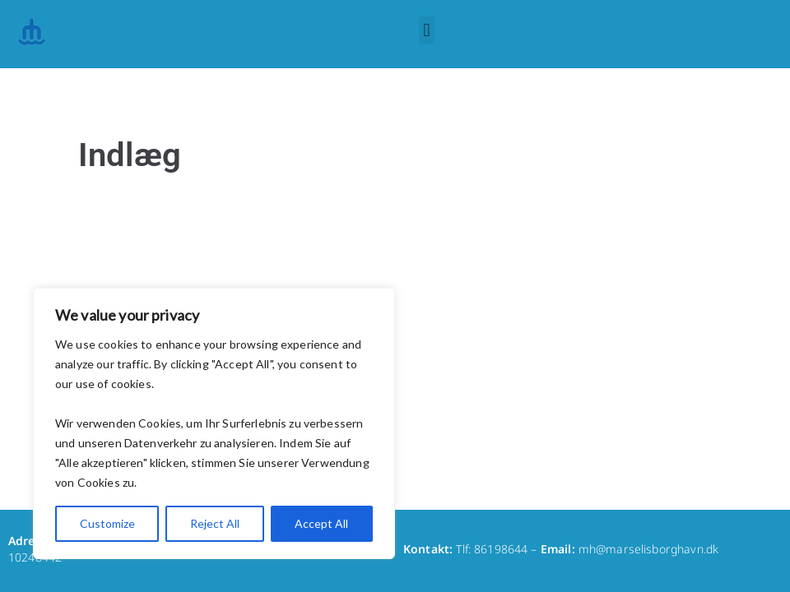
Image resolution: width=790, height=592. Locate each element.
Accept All (321, 523)
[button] (426, 30)
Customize (107, 523)
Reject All (214, 523)
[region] (214, 423)
